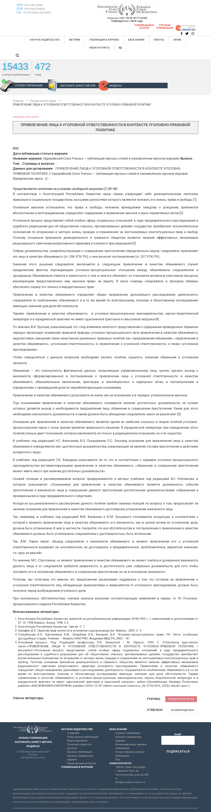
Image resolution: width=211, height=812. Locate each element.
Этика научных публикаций (82, 737)
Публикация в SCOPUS (144, 26)
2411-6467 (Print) (33, 5)
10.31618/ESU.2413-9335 (37, 12)
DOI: (19, 12)
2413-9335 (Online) (34, 8)
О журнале (73, 733)
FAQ (117, 759)
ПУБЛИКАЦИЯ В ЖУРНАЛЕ (104, 39)
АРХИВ (177, 39)
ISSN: (20, 5)
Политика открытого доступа (79, 746)
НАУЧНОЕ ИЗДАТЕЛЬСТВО (45, 39)
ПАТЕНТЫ (159, 39)
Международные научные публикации (131, 746)
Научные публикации (79, 752)
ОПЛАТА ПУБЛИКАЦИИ (29, 85)
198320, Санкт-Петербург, (130, 767)
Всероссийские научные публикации (130, 754)
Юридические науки (26, 117)
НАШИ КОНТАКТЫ (99, 47)
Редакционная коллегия (81, 763)
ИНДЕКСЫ (115, 85)
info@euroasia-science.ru (130, 782)
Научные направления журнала (80, 757)
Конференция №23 (182, 710)
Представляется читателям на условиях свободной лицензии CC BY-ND (65, 189)
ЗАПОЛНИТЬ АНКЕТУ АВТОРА (77, 85)
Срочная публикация (164, 26)
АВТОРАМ (74, 39)
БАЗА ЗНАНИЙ (136, 39)
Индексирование (77, 740)
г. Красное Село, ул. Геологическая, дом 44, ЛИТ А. (132, 774)
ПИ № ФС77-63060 (136, 18)
